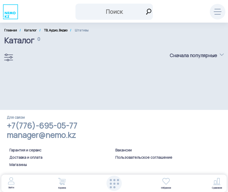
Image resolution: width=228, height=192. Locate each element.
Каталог (30, 30)
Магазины (18, 164)
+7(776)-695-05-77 (42, 125)
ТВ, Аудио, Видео (55, 30)
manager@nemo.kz (41, 135)
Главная (10, 30)
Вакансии (123, 150)
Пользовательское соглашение (143, 157)
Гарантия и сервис (25, 150)
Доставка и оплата (25, 157)
